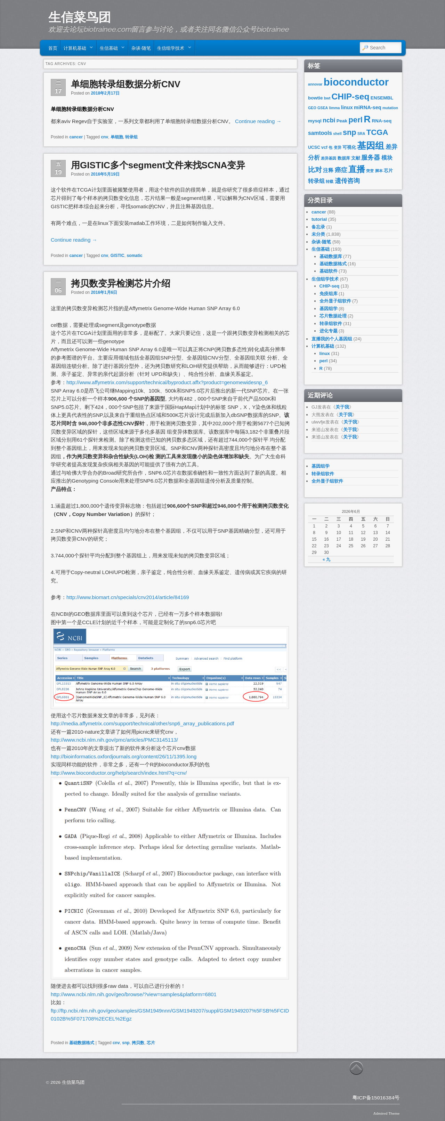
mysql (315, 120)
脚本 (379, 171)
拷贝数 (138, 1042)
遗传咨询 (347, 180)
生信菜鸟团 (79, 17)
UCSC (314, 147)
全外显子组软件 (335, 301)
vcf (324, 147)
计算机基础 (77, 49)
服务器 (370, 157)
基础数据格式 (81, 1042)
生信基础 (110, 49)
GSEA (322, 108)
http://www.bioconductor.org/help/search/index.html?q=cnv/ (119, 773)
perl (355, 119)
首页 (52, 47)
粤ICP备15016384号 (376, 1097)
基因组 (370, 146)
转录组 (131, 137)
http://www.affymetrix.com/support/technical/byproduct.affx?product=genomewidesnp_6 (167, 382)
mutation (390, 108)
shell (337, 133)
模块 (387, 158)
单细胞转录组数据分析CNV (125, 84)
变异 (337, 147)
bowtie (315, 97)
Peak (342, 120)
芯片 (151, 1042)
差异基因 (328, 158)
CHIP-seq (351, 96)
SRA (361, 133)
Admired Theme (386, 1113)
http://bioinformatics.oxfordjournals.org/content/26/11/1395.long (123, 756)
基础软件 (328, 271)
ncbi (329, 120)
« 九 (326, 559)
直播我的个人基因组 (332, 338)
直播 (356, 169)
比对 (315, 170)
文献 (355, 158)
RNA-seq (382, 120)
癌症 (341, 170)
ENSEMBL (382, 97)
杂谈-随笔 (141, 47)
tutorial (319, 219)
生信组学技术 (172, 49)
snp (125, 1042)
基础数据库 (330, 256)
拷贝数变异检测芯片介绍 (120, 283)
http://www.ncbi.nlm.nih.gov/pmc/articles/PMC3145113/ (114, 740)
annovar (315, 84)
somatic (134, 255)
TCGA (377, 132)
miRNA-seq (367, 107)
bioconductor (356, 82)
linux (347, 107)
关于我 (342, 407)
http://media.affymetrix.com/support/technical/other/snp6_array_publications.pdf (142, 723)
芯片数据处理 (333, 315)
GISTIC (117, 255)
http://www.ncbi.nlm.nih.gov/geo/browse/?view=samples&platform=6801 (134, 994)
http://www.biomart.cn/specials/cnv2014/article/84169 (127, 597)
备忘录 (318, 226)
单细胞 (117, 137)
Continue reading (258, 121)
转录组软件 (330, 323)
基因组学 (328, 308)
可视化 (349, 147)
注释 (328, 170)
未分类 (318, 234)
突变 (370, 171)
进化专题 (328, 330)
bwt (327, 98)
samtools (320, 133)
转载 (329, 181)
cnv (104, 137)
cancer (76, 137)
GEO (312, 108)
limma (334, 108)
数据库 (344, 158)
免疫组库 (328, 293)
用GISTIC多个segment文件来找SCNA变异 (158, 165)
